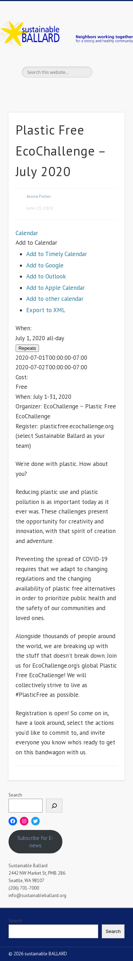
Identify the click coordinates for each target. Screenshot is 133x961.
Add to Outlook (46, 276)
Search (15, 795)
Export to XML (45, 310)
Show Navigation (107, 63)
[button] (36, 242)
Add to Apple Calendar (55, 288)
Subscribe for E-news (35, 842)
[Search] (54, 806)
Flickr (87, 90)
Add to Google (44, 265)
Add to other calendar (54, 299)
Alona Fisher (39, 196)
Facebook (43, 90)
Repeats (27, 348)
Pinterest (72, 90)
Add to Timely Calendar (56, 254)
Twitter (58, 90)
